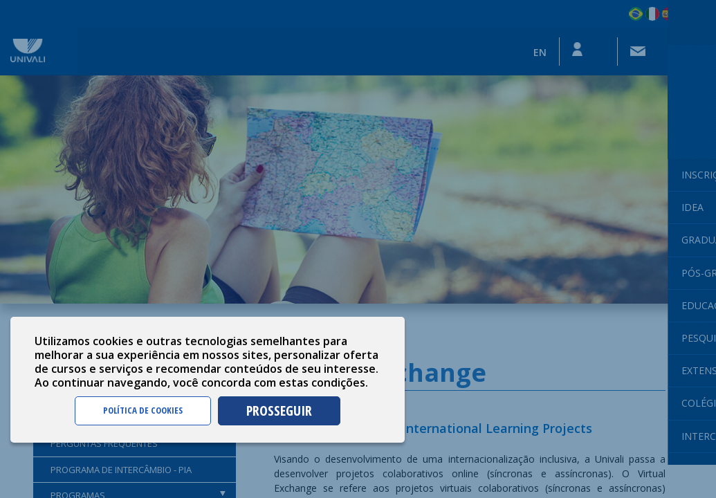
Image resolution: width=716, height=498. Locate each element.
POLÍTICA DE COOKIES (143, 410)
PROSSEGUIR (279, 410)
